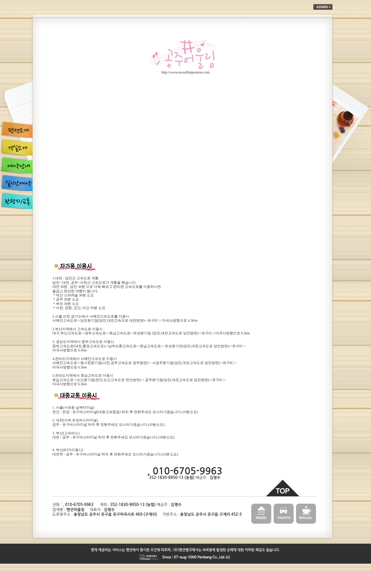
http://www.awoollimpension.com (185, 72)
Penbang (204, 557)
